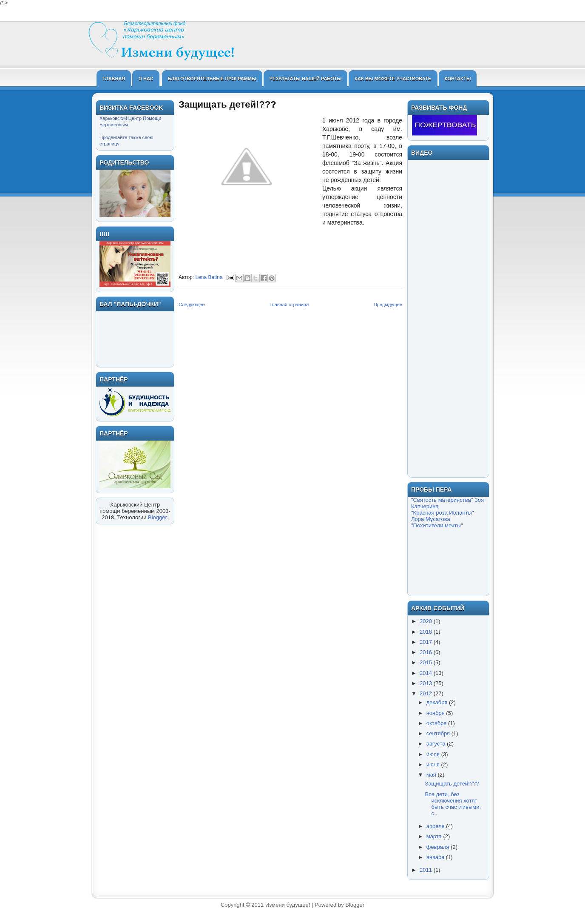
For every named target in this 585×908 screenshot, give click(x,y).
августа (436, 743)
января (436, 857)
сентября (439, 733)
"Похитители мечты (436, 525)
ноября (436, 713)
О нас (145, 78)
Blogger (157, 517)
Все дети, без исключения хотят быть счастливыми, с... (453, 804)
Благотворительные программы (212, 78)
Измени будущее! (287, 905)
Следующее (192, 304)
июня (433, 764)
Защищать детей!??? (452, 783)
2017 (427, 642)
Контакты (458, 78)
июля (433, 754)
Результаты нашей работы (306, 78)
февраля (438, 847)
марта (434, 836)
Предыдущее (388, 304)
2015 (427, 662)
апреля (436, 826)
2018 (427, 632)
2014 (427, 673)
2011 (427, 870)
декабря (437, 702)
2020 (427, 621)
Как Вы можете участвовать (393, 78)
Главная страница (289, 304)
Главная (113, 78)
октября (437, 723)
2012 (427, 693)
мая (432, 774)
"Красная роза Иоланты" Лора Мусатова (442, 516)
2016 (427, 652)
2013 (427, 683)
